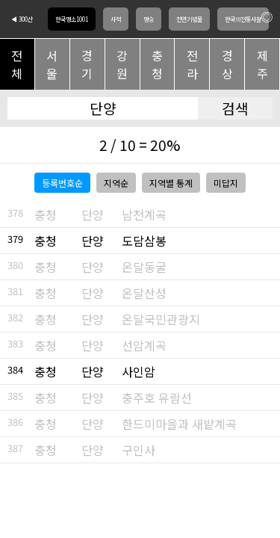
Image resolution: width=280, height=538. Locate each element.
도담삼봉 (144, 241)
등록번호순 (62, 182)
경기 (87, 64)
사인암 (138, 371)
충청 (157, 64)
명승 (148, 19)
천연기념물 (189, 19)
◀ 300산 (22, 19)
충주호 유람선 (157, 397)
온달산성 (144, 293)
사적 (116, 19)
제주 (262, 64)
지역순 (116, 182)
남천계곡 (144, 214)
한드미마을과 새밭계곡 (179, 424)
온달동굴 (144, 267)
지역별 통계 (171, 182)
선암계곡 (144, 345)
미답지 (226, 182)
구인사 (138, 450)
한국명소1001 (71, 19)
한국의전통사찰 (243, 19)
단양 (92, 214)
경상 (227, 64)
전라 (192, 64)
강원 (122, 64)
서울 (51, 64)
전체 (16, 64)
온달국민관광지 (161, 319)
